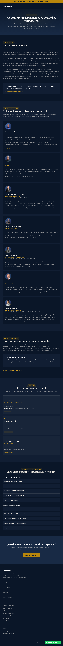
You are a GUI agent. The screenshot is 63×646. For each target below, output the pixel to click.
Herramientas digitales (8, 613)
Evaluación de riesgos (8, 605)
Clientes (5, 590)
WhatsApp (40, 1)
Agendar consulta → (31, 555)
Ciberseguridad (7, 615)
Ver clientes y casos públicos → (12, 370)
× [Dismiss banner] (61, 2)
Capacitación (6, 620)
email (46, 1)
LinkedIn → (7, 148)
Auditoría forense (7, 608)
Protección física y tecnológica (11, 610)
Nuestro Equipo (7, 587)
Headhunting (6, 618)
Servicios (5, 585)
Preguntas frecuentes (8, 595)
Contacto (5, 592)
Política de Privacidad (8, 597)
